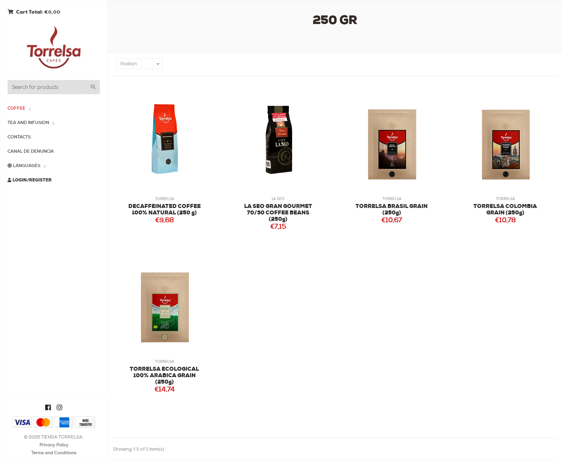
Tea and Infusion (28, 123)
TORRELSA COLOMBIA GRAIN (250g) (505, 210)
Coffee (16, 108)
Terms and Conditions (53, 453)
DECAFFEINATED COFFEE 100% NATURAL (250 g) (164, 210)
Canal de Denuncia (31, 152)
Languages (24, 165)
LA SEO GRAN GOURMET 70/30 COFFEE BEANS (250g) (278, 213)
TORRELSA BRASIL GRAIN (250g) (392, 210)
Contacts (19, 137)
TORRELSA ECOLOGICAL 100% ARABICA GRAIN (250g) (164, 376)
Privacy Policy (53, 445)
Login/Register (30, 180)
